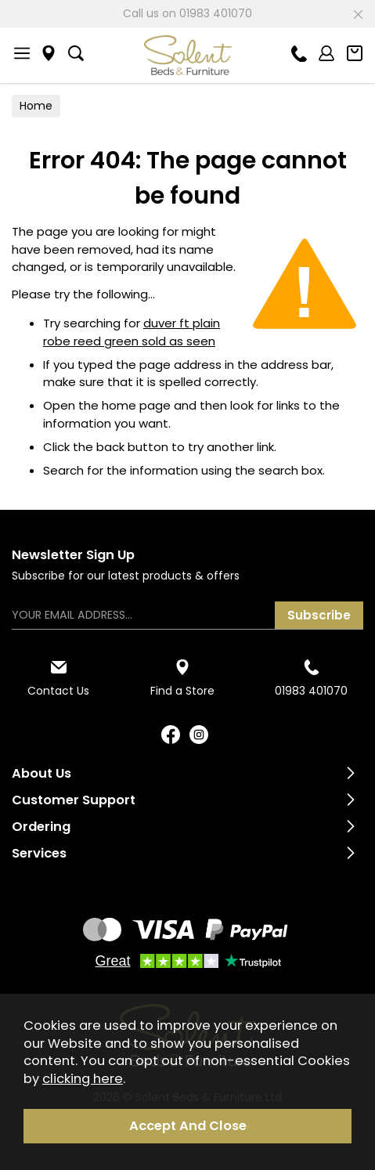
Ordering (41, 827)
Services (39, 853)
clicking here (82, 1079)
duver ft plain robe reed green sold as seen (131, 332)
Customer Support (73, 800)
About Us (41, 773)
